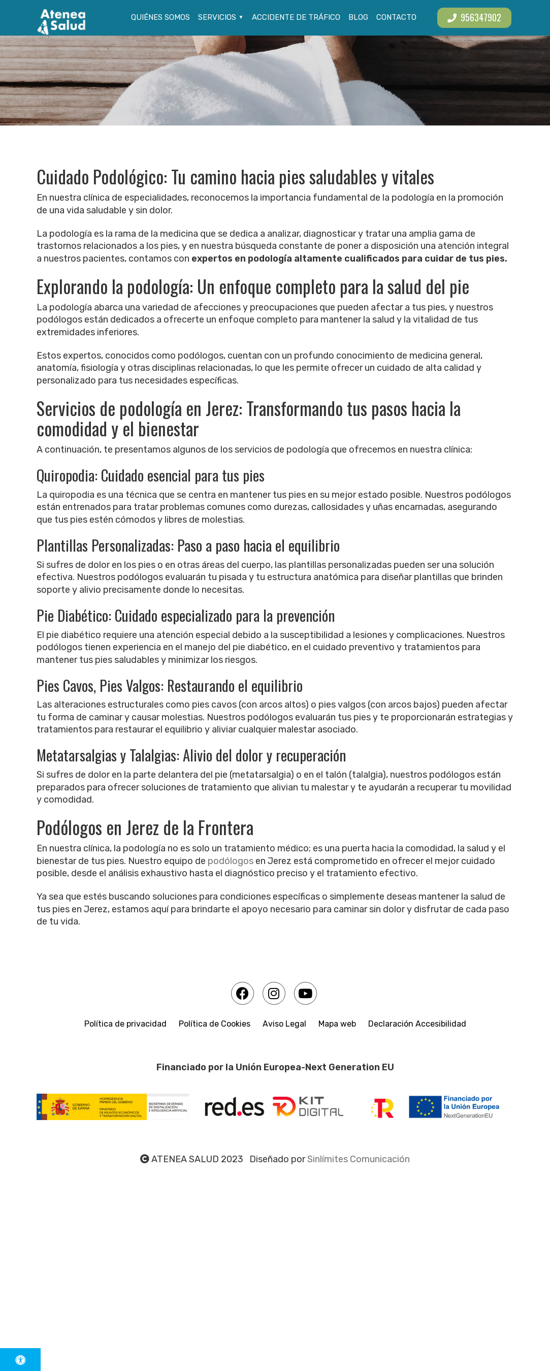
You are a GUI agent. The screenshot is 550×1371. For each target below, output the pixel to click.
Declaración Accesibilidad (417, 1024)
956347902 (474, 17)
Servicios (217, 17)
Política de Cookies (214, 1024)
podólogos (229, 861)
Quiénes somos (160, 17)
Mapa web (337, 1024)
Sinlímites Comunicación (358, 1159)
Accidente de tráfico (296, 17)
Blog (358, 17)
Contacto (396, 17)
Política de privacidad (125, 1024)
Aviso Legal (284, 1024)
